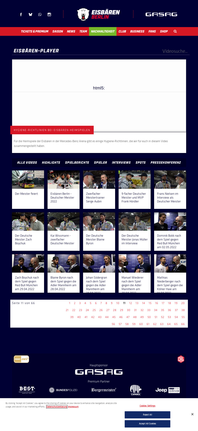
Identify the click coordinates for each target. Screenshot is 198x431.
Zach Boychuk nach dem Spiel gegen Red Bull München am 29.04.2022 (27, 283)
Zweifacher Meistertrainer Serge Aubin (95, 197)
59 (134, 324)
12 (130, 303)
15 (150, 303)
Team (83, 31)
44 (107, 317)
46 (121, 317)
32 (142, 310)
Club (122, 31)
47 (128, 317)
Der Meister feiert (26, 194)
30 (128, 310)
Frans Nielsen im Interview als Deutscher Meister (169, 197)
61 (148, 324)
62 (155, 324)
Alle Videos (27, 162)
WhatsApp (40, 14)
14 (143, 303)
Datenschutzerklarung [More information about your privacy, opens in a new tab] (56, 406)
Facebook (21, 14)
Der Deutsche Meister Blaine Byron (95, 239)
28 (114, 310)
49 (142, 317)
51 (156, 317)
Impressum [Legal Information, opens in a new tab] (73, 406)
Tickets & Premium (34, 31)
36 (169, 310)
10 (117, 303)
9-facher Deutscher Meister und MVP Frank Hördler (134, 197)
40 (79, 317)
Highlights (51, 162)
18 (169, 303)
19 (176, 303)
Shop (164, 31)
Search (175, 31)
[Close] (192, 414)
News (71, 31)
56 (113, 324)
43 (100, 317)
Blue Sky (30, 14)
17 (163, 303)
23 (80, 310)
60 (141, 324)
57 (120, 324)
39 (72, 317)
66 (183, 324)
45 (114, 317)
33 (148, 310)
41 (86, 317)
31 (135, 310)
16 (156, 303)
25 (94, 310)
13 (137, 303)
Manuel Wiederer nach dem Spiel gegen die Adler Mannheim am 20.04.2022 (132, 285)
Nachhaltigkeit (102, 31)
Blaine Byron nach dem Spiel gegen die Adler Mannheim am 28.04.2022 (63, 283)
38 (183, 310)
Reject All (147, 414)
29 (121, 310)
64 (169, 324)
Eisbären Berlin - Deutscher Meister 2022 (62, 197)
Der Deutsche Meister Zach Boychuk (23, 239)
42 (93, 317)
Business (137, 31)
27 (107, 310)
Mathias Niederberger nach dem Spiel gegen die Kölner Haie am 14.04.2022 (170, 285)
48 (135, 317)
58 (127, 324)
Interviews (121, 162)
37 (176, 310)
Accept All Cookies (147, 423)
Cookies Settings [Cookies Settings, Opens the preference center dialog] (148, 405)
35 (162, 310)
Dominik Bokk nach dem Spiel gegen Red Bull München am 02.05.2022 (169, 241)
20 (183, 303)
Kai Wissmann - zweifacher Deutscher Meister (62, 239)
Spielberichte (77, 162)
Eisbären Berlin (98, 14)
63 (162, 324)
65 (176, 324)
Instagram (49, 14)
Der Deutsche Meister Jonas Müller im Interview (135, 239)
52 (162, 317)
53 (169, 317)
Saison (57, 31)
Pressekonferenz (166, 162)
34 (155, 310)
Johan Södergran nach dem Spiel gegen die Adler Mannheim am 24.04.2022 (96, 285)
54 (176, 317)
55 (183, 317)
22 (73, 310)
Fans (152, 31)
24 (87, 310)
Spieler (100, 162)
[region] (99, 414)
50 (149, 317)
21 (67, 310)
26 (101, 310)
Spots (141, 162)
